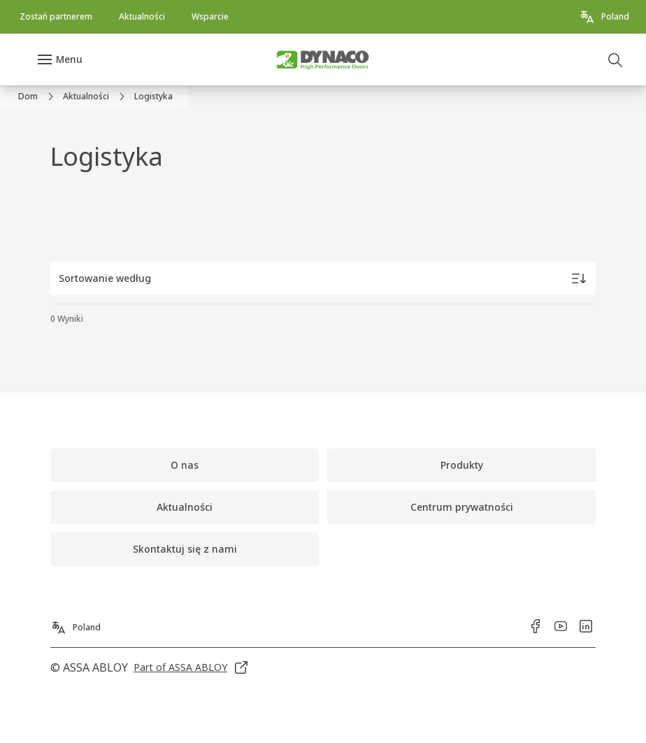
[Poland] (604, 16)
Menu (69, 59)
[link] (56, 16)
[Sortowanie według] (323, 278)
